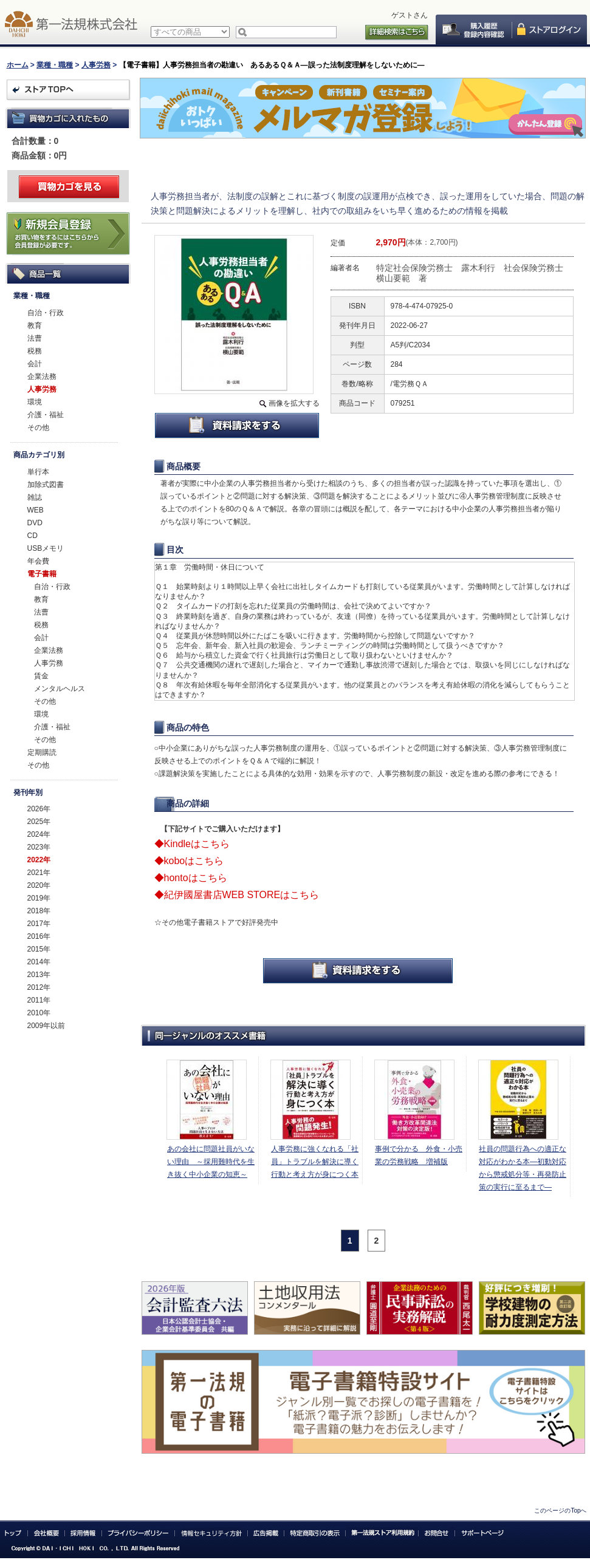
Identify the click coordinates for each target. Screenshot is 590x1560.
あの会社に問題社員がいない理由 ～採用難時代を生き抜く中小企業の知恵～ (211, 1162)
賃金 (41, 676)
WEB (35, 510)
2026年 (39, 809)
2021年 (39, 872)
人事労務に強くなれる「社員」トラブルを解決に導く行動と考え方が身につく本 (314, 1162)
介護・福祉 (45, 414)
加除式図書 (45, 484)
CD (32, 535)
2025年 (39, 821)
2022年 (39, 860)
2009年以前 (46, 1025)
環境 (34, 402)
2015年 (39, 949)
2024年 (39, 834)
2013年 (39, 974)
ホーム (18, 65)
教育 (34, 325)
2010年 (39, 1013)
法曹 (34, 338)
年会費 (38, 561)
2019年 (39, 898)
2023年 (39, 847)
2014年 (39, 962)
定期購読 (42, 752)
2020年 (39, 885)
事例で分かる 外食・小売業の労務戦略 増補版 (418, 1155)
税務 (34, 351)
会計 (34, 363)
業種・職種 (54, 65)
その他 (38, 427)
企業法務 (42, 376)
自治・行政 (45, 312)
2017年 (39, 923)
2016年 (39, 936)
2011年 (39, 1000)
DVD (35, 523)
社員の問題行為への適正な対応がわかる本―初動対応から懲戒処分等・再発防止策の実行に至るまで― (522, 1168)
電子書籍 (42, 574)
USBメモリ (45, 548)
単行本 (38, 472)
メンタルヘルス (59, 688)
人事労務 (96, 65)
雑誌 (34, 497)
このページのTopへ (560, 1510)
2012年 (39, 987)
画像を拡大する (294, 403)
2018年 (39, 911)
